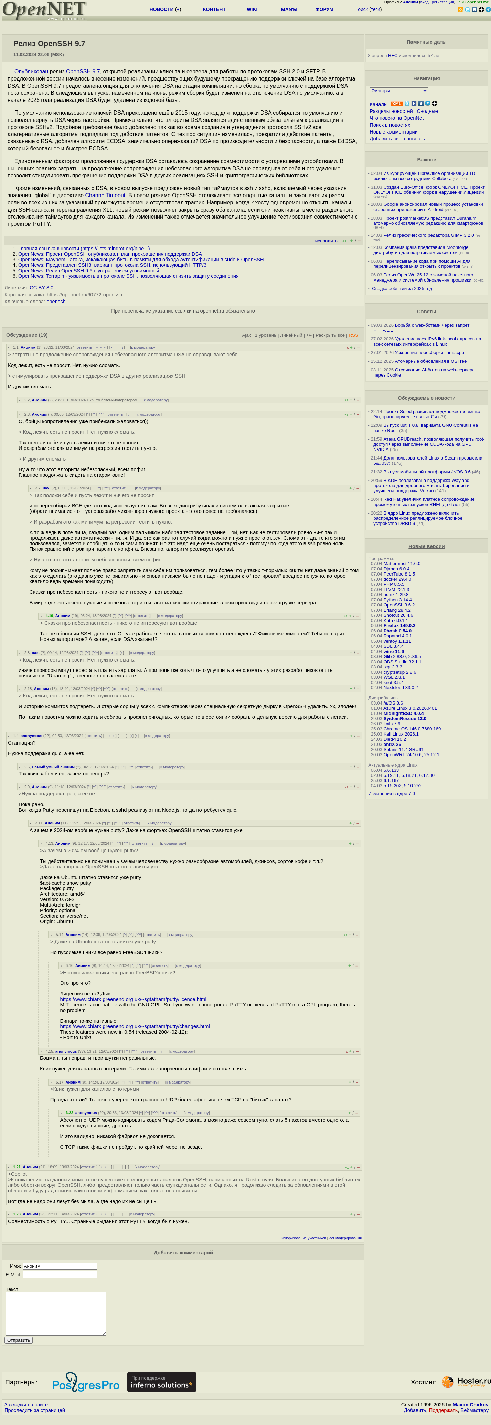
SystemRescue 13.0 (405, 718)
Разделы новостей (391, 111)
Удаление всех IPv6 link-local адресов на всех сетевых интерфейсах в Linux (427, 341)
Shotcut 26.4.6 (398, 615)
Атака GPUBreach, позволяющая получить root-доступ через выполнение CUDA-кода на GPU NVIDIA (428, 444)
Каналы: (379, 104)
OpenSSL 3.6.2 (399, 605)
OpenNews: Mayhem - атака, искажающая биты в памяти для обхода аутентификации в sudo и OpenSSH (141, 259)
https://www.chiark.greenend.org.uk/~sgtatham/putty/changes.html (135, 1026)
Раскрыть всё (330, 335)
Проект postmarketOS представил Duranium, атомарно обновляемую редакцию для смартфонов (428, 220)
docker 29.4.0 (398, 579)
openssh (55, 301)
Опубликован (31, 71)
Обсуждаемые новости (427, 398)
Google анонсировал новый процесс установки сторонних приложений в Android (428, 207)
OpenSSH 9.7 (83, 71)
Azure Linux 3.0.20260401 (410, 708)
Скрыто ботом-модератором (112, 400)
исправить (326, 240)
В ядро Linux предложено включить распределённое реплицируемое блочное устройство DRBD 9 (417, 518)
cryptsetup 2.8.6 (400, 672)
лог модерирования (345, 1238)
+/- (309, 335)
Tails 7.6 (392, 723)
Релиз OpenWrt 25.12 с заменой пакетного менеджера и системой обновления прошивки (423, 277)
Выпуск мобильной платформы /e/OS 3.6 (426, 471)
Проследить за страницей (34, 1418)
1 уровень (265, 335)
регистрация (443, 2)
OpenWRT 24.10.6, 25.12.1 (412, 754)
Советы (426, 311)
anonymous (31, 735)
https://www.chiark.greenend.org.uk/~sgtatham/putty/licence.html (133, 999)
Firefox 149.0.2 (400, 625)
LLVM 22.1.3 (396, 589)
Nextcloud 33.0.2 (401, 687)
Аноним (28, 347)
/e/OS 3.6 (393, 703)
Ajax (246, 335)
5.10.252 (413, 785)
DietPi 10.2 (395, 739)
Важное (426, 159)
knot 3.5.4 (394, 682)
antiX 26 (392, 744)
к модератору (143, 347)
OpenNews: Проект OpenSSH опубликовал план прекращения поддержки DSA (110, 254)
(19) (43, 335)
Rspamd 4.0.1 (398, 635)
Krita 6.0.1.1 (396, 620)
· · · (114, 347)
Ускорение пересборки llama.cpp (429, 352)
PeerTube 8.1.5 (399, 574)
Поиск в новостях (390, 125)
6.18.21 (409, 775)
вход (424, 2)
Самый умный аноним (53, 767)
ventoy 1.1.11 (397, 641)
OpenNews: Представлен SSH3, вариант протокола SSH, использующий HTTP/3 (112, 265)
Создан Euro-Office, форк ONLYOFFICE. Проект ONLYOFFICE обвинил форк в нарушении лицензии (429, 189)
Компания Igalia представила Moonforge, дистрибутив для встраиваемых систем (421, 250)
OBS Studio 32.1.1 (402, 661)
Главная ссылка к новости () (84, 248)
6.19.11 (391, 775)
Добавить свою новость (397, 138)
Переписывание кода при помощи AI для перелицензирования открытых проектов (421, 263)
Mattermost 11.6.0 (402, 563)
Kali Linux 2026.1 (401, 734)
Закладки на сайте (26, 1413)
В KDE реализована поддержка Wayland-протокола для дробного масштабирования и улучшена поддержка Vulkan (422, 485)
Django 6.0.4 (397, 568)
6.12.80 (426, 775)
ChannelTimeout (105, 195)
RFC (392, 55)
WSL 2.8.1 (394, 677)
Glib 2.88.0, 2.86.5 (402, 656)
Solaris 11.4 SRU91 (404, 749)
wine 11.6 (394, 651)
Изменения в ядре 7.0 (391, 793)
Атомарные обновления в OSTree (431, 361)
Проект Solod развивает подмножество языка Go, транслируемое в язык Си (426, 414)
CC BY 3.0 (41, 288)
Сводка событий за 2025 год (402, 288)
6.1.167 (391, 780)
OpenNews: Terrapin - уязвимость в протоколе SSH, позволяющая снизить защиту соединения (128, 276)
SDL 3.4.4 (394, 646)
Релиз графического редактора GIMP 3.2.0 (429, 235)
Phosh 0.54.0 (398, 630)
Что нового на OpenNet (397, 118)
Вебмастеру (475, 1418)
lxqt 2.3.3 (393, 666)
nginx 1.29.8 (396, 594)
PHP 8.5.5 (394, 584)
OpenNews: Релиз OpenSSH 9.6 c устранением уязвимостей (88, 270)
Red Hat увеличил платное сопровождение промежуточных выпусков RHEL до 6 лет (423, 502)
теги (375, 9)
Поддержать (443, 1418)
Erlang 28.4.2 (397, 610)
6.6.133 (391, 770)
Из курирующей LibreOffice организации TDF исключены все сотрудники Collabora (425, 176)
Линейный (291, 335)
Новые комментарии (394, 132)
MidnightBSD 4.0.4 (404, 713)
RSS (353, 335)
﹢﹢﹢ (101, 347)
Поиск (361, 9)
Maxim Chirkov (471, 1413)
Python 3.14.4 (398, 599)
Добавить (415, 1418)
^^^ (101, 414)
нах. (46, 488)
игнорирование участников (303, 1238)
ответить (84, 347)
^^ (94, 414)
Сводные (427, 111)
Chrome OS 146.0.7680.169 (412, 728)
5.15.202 (393, 785)
